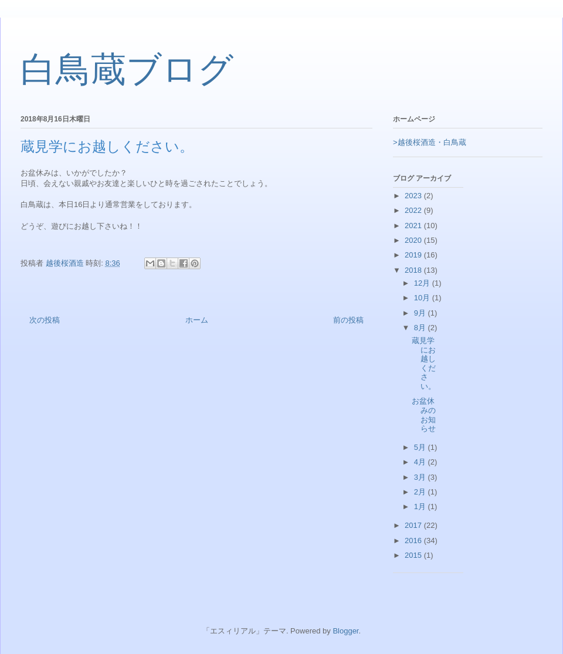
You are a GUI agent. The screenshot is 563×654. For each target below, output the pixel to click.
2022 (414, 210)
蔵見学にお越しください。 (424, 363)
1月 (421, 506)
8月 (421, 327)
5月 (421, 447)
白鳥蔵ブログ (127, 69)
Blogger (345, 630)
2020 (414, 240)
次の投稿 (44, 320)
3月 (421, 477)
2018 (414, 270)
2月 (421, 491)
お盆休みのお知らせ (424, 415)
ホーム (196, 320)
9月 (421, 313)
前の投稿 (348, 320)
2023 (414, 195)
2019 (414, 254)
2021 (414, 225)
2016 (414, 540)
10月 (423, 297)
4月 (421, 462)
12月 (423, 283)
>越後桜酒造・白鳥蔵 (429, 142)
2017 (414, 525)
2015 (414, 555)
